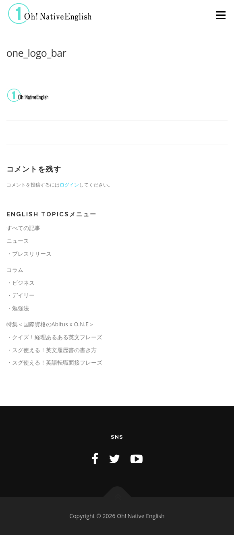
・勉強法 (17, 308)
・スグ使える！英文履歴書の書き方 (51, 350)
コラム (14, 270)
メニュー (220, 15)
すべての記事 (23, 228)
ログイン (69, 184)
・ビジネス (20, 282)
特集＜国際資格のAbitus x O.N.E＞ (50, 324)
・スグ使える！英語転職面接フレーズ (54, 362)
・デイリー (20, 295)
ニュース (17, 241)
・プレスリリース (29, 253)
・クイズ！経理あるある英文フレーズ (54, 337)
